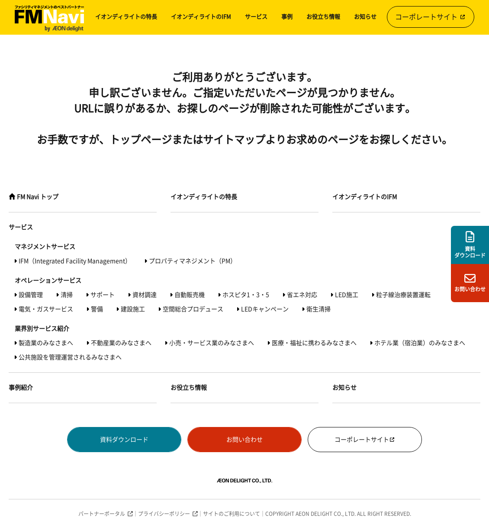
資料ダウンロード (124, 440)
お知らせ (365, 17)
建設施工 (133, 309)
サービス (256, 17)
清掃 (67, 295)
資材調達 (144, 295)
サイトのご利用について (231, 513)
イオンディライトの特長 (126, 17)
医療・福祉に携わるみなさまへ (314, 343)
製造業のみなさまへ (46, 343)
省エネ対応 (302, 295)
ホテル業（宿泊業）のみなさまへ (419, 343)
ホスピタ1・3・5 (245, 295)
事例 (287, 17)
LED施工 (346, 295)
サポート (102, 295)
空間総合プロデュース (193, 309)
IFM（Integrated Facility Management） (75, 261)
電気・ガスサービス (46, 309)
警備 (97, 309)
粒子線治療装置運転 (403, 295)
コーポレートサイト (430, 16)
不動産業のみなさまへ (121, 343)
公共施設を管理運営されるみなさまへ (70, 357)
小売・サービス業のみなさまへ (211, 343)
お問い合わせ (244, 440)
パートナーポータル (101, 513)
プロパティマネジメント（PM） (192, 261)
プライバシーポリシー (164, 513)
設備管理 (31, 295)
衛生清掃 (318, 309)
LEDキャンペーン (265, 309)
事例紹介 (21, 388)
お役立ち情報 (323, 17)
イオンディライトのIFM (201, 17)
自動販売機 (189, 295)
